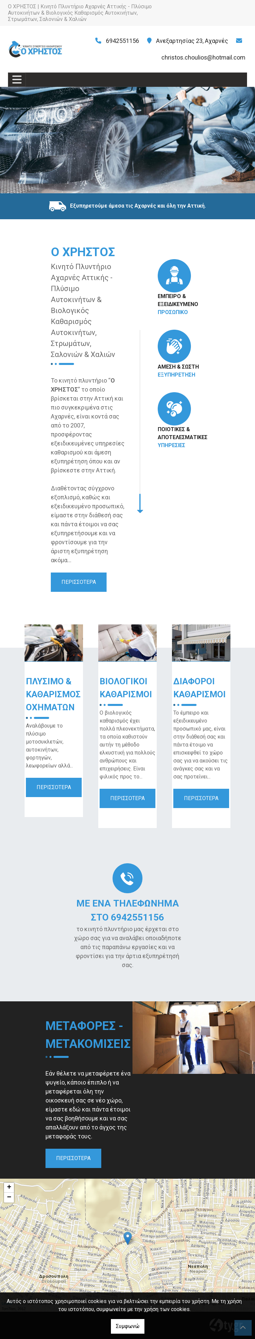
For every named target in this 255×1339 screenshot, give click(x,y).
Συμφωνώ (127, 1326)
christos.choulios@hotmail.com (203, 57)
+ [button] (9, 1188)
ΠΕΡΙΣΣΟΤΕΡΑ (78, 582)
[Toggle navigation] (17, 80)
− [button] (9, 1198)
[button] (19, 140)
